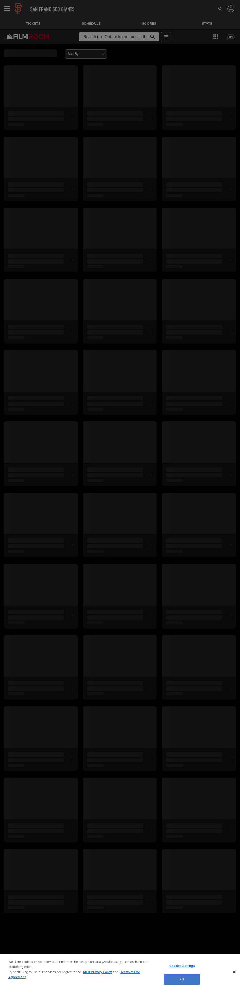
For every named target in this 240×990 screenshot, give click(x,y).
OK (182, 979)
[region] (120, 972)
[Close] (234, 972)
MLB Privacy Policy (97, 972)
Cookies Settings (182, 966)
